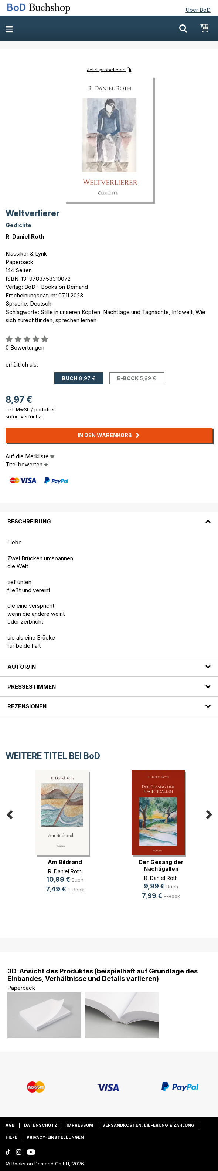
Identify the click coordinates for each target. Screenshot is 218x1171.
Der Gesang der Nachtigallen (161, 865)
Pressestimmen (31, 686)
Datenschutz (40, 1125)
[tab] (109, 517)
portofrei (44, 409)
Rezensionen (27, 706)
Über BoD (198, 9)
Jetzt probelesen (106, 69)
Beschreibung (29, 521)
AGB (10, 1125)
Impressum (80, 1125)
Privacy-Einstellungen (55, 1137)
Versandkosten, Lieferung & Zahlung (148, 1125)
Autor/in (21, 666)
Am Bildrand (65, 861)
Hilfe (11, 1137)
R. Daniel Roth (25, 236)
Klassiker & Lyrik (26, 253)
